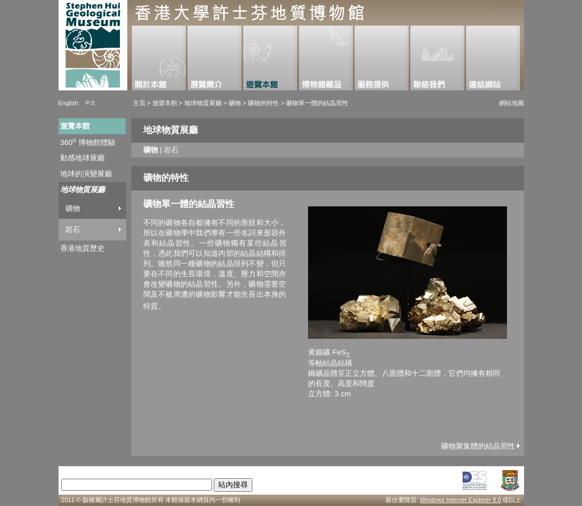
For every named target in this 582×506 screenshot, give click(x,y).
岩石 (72, 229)
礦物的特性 (263, 102)
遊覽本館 (164, 102)
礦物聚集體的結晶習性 (480, 446)
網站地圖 (511, 102)
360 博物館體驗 (87, 142)
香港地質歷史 (82, 248)
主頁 (139, 102)
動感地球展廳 (82, 158)
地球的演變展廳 (86, 173)
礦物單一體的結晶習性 (317, 102)
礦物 (234, 102)
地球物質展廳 (203, 102)
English (68, 102)
